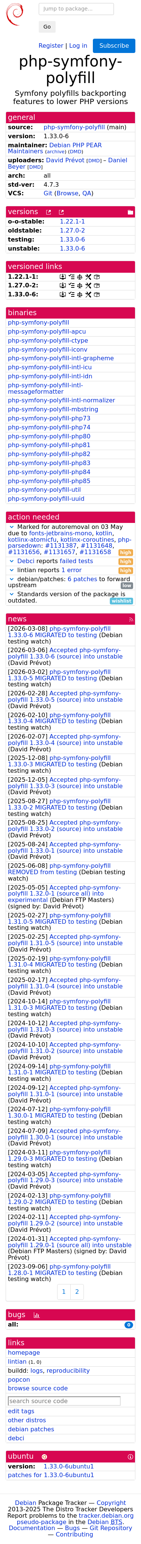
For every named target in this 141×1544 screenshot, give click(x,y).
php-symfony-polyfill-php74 (49, 427)
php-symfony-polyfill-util (44, 489)
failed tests (76, 561)
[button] (12, 526)
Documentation (32, 1528)
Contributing (74, 1534)
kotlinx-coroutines (87, 539)
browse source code (38, 1388)
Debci (26, 561)
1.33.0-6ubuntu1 (69, 1466)
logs (36, 1370)
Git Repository (111, 1528)
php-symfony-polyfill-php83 (49, 463)
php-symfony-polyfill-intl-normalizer (61, 400)
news (17, 619)
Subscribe (114, 45)
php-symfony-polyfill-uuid (46, 498)
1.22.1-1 (72, 221)
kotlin (104, 533)
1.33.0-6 (72, 239)
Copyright (111, 1502)
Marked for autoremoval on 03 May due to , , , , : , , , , (70, 540)
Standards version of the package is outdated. (70, 597)
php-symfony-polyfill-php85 (49, 481)
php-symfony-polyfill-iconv (47, 349)
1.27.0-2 (72, 230)
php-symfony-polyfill (74, 127)
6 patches (82, 579)
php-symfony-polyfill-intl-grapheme (61, 358)
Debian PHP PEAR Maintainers (55, 148)
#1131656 (24, 552)
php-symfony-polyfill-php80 (49, 436)
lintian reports (70, 570)
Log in (78, 45)
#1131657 (60, 552)
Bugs (72, 1528)
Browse (67, 193)
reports (70, 561)
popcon (19, 1379)
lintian (17, 1361)
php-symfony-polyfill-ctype (48, 340)
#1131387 (61, 545)
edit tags (21, 1411)
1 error (71, 570)
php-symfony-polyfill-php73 (49, 418)
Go (47, 27)
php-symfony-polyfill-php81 (49, 445)
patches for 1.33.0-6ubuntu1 (51, 1475)
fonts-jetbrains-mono (60, 533)
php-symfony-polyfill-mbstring (53, 409)
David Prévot (65, 160)
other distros (27, 1420)
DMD (76, 151)
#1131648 (96, 545)
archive (56, 151)
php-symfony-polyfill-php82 (49, 454)
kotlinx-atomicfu (32, 539)
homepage (24, 1352)
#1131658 (95, 552)
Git (48, 193)
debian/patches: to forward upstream (70, 582)
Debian (25, 1502)
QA (86, 193)
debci (16, 1438)
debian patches (31, 1429)
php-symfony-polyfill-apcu (47, 331)
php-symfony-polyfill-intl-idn (50, 376)
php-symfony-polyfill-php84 (49, 472)
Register (51, 45)
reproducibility (68, 1370)
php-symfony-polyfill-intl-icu (50, 367)
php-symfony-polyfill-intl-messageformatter (45, 388)
